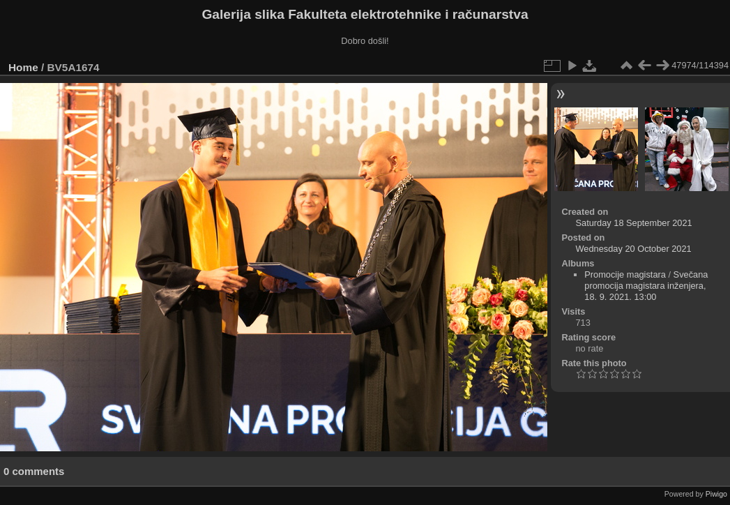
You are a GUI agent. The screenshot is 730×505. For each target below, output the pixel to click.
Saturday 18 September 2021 (633, 223)
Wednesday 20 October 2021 (633, 248)
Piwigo (716, 494)
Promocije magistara (625, 274)
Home (23, 67)
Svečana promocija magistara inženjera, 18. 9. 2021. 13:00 (646, 285)
